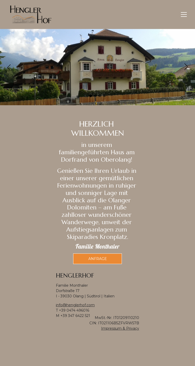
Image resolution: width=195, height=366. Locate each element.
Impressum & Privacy (120, 328)
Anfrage (97, 258)
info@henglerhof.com (75, 305)
